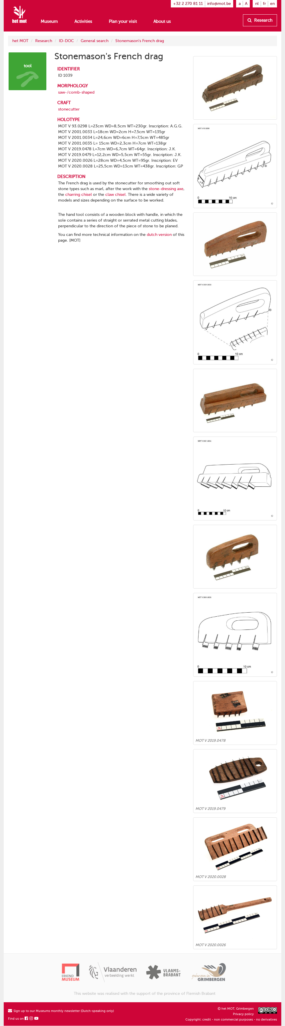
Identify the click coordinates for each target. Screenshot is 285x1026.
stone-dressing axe (166, 189)
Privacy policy (243, 1014)
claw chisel (115, 194)
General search (94, 41)
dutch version (159, 234)
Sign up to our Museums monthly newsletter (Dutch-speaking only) (61, 1011)
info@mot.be (219, 3)
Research (260, 20)
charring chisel (78, 194)
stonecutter (69, 109)
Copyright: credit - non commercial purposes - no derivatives (231, 1019)
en (272, 3)
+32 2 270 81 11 (188, 3)
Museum (49, 21)
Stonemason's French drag (139, 41)
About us (162, 21)
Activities (83, 21)
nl (257, 3)
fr (264, 3)
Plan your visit (123, 21)
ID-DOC (66, 41)
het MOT (20, 41)
